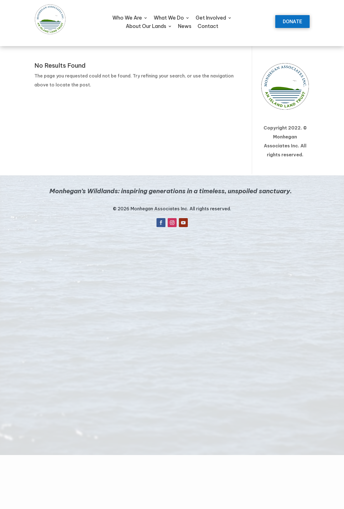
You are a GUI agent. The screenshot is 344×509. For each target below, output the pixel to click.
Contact (208, 26)
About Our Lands (146, 26)
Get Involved (211, 18)
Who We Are (127, 18)
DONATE (292, 21)
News (184, 26)
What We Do (169, 18)
